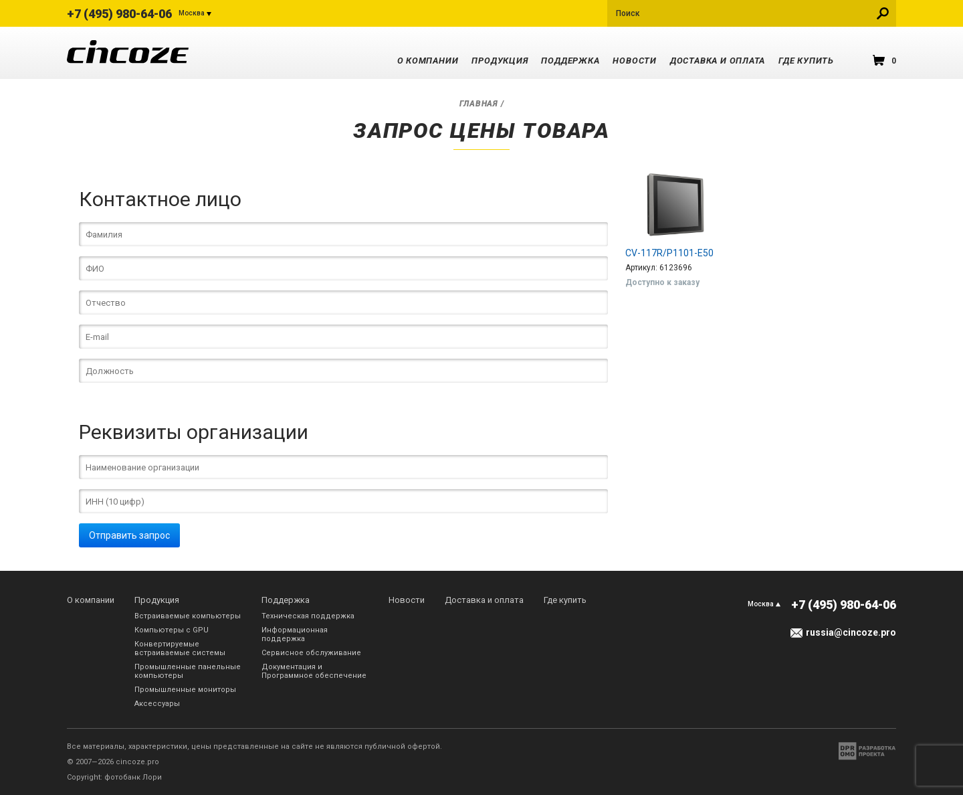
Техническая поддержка (307, 616)
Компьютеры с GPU (171, 630)
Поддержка (570, 61)
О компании (428, 61)
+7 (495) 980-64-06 (119, 14)
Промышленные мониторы (185, 689)
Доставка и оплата (717, 61)
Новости (634, 61)
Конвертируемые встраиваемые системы (179, 648)
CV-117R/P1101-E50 (669, 253)
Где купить (806, 61)
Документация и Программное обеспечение (313, 671)
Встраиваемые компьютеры (187, 616)
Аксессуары (157, 703)
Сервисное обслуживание (311, 652)
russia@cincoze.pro (851, 632)
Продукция (499, 61)
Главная (478, 103)
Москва (192, 13)
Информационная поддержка (294, 634)
